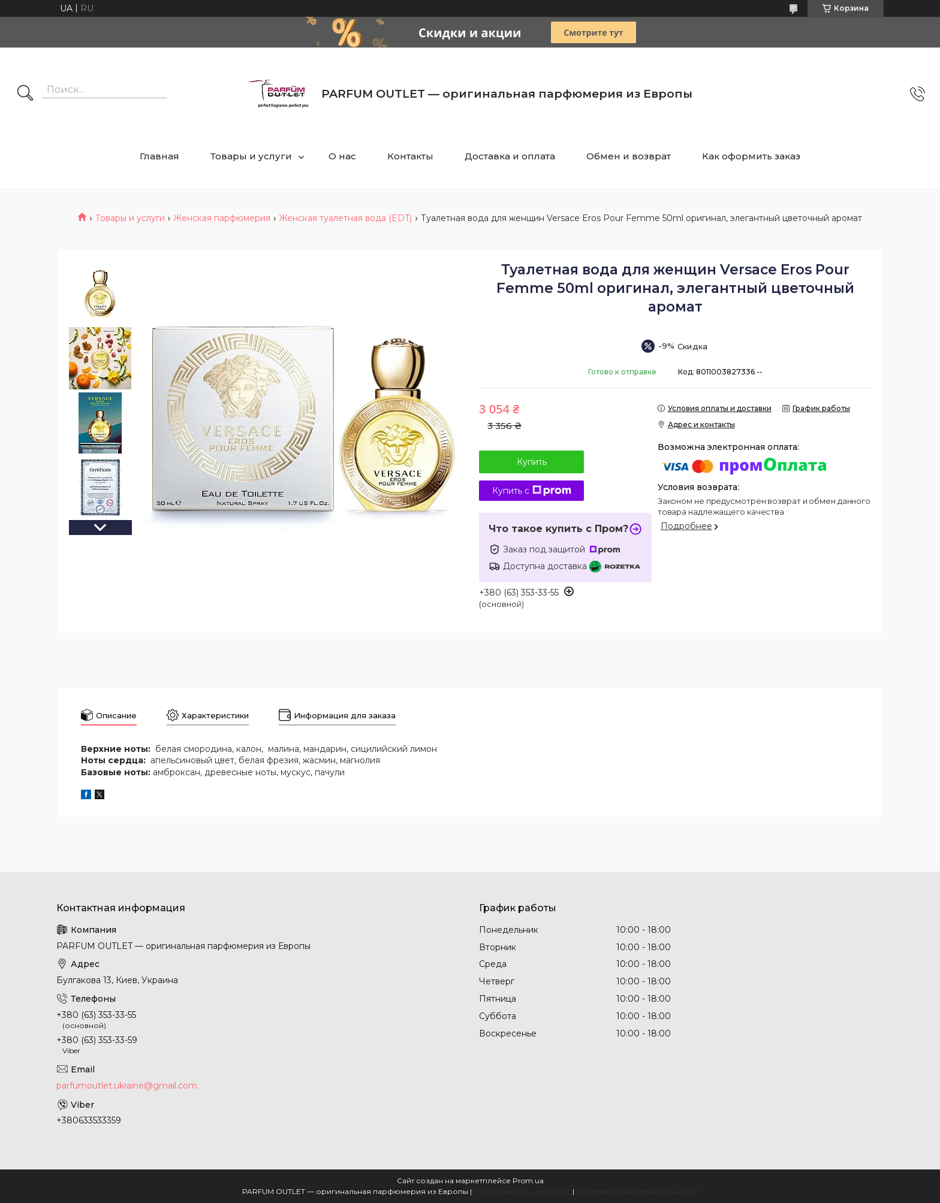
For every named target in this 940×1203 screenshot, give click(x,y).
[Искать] (25, 94)
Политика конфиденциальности (637, 1191)
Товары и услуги (251, 156)
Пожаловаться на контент (522, 1191)
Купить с (531, 490)
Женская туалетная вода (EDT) (345, 218)
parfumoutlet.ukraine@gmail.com (126, 1085)
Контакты (410, 156)
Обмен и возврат (628, 156)
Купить (532, 462)
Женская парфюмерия (221, 218)
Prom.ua (528, 1180)
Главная (159, 156)
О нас (342, 156)
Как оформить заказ (751, 156)
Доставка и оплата (510, 156)
